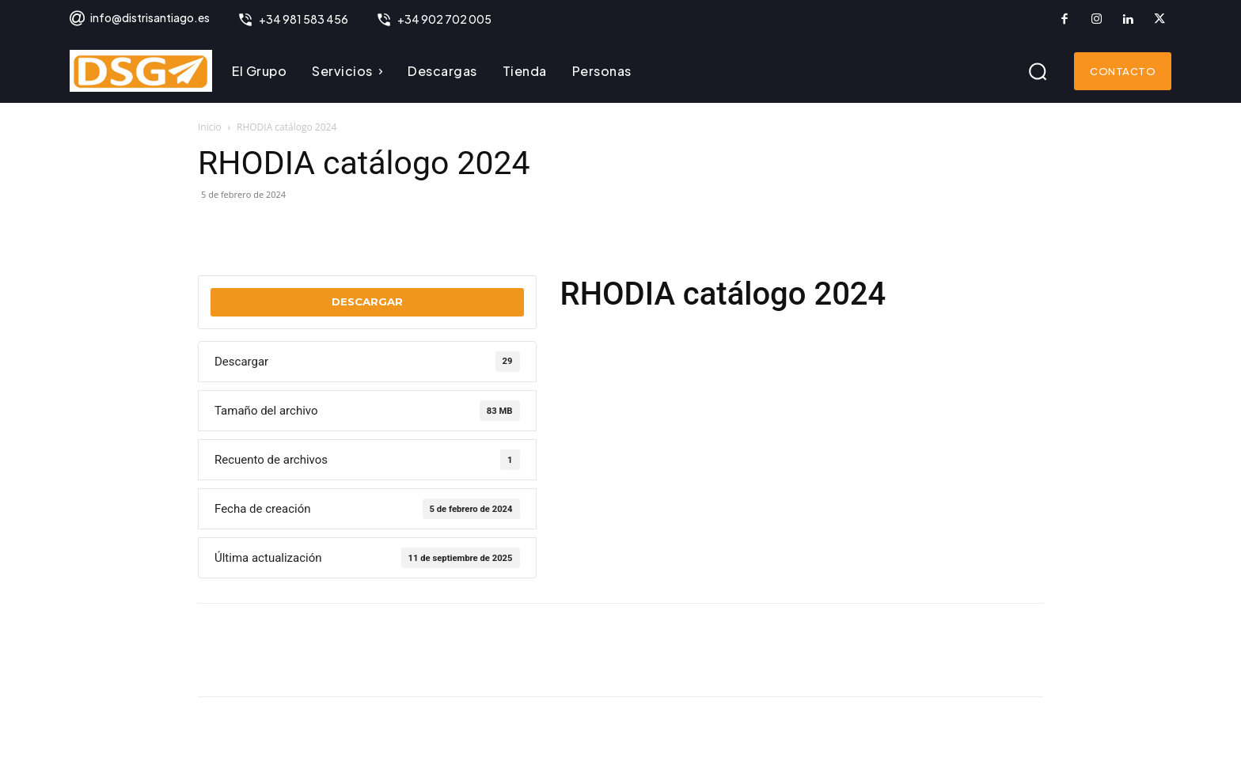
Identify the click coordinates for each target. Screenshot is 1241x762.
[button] (1037, 71)
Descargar (367, 301)
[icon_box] (139, 19)
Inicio (210, 127)
